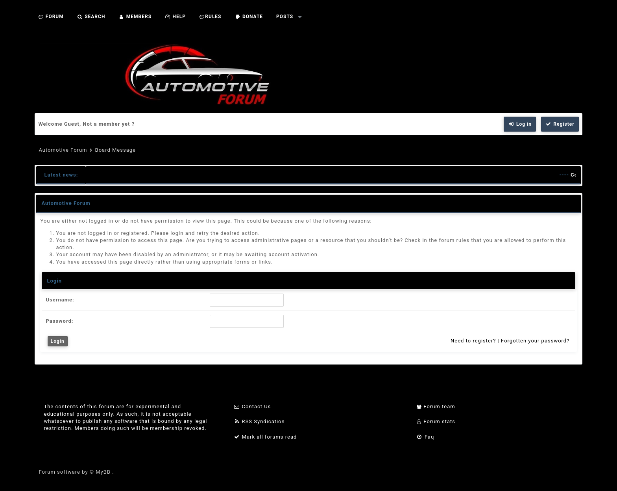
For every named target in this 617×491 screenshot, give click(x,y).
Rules (210, 16)
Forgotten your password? (535, 341)
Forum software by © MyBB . (76, 472)
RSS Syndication (259, 421)
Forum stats (435, 421)
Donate (249, 16)
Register (560, 124)
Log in (520, 124)
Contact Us (252, 406)
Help (175, 16)
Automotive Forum (63, 150)
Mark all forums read (265, 437)
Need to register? (473, 341)
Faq (425, 437)
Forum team (435, 406)
